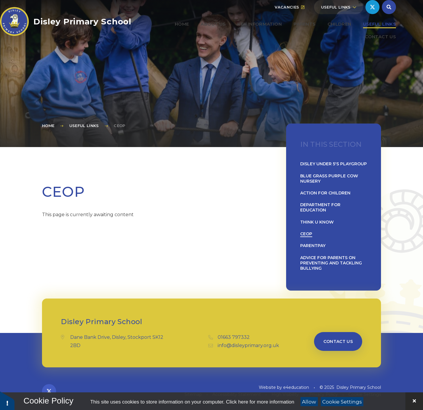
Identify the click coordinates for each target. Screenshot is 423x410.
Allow (309, 402)
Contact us (338, 341)
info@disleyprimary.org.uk (248, 345)
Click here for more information (260, 402)
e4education (296, 387)
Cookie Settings (342, 402)
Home (48, 125)
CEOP (119, 125)
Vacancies (289, 21)
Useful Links (84, 125)
